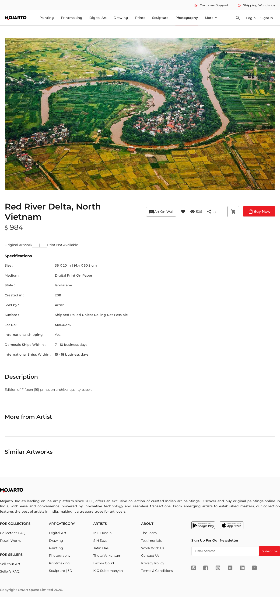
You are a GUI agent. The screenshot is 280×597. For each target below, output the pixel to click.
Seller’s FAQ (10, 571)
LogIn (251, 18)
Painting (46, 18)
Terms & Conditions (157, 571)
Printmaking (71, 18)
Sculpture (160, 18)
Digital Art (98, 18)
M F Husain (102, 533)
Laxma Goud (103, 563)
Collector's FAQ (12, 533)
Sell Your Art (10, 564)
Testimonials (151, 541)
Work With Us (152, 548)
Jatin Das (100, 548)
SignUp (266, 18)
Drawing (121, 18)
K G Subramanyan (108, 571)
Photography (186, 18)
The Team (149, 533)
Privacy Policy (152, 563)
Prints (140, 18)
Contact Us (150, 555)
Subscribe (269, 551)
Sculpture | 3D (60, 571)
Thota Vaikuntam (107, 555)
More (211, 18)
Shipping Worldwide (256, 5)
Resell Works (10, 541)
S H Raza (100, 541)
